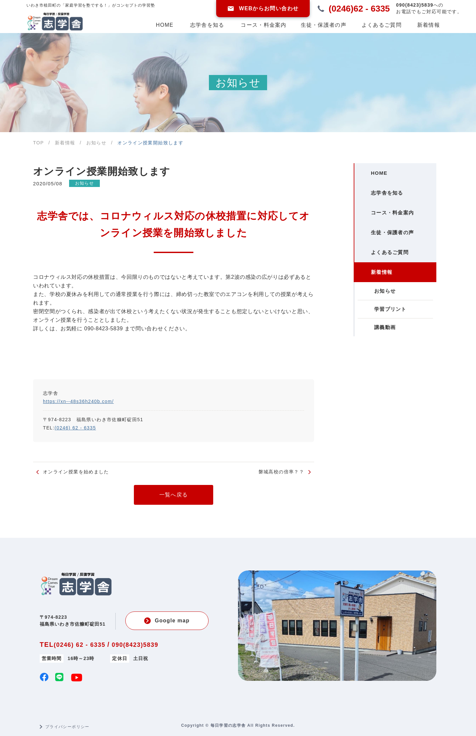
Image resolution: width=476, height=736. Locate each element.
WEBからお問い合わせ (262, 8)
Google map (166, 620)
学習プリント (384, 347)
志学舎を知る (207, 25)
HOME (165, 25)
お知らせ (88, 183)
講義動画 (379, 369)
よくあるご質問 (382, 25)
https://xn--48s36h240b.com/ (78, 401)
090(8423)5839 (135, 645)
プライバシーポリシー (67, 726)
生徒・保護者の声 (323, 25)
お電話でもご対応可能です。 (429, 8)
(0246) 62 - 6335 (75, 427)
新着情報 (428, 25)
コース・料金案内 (263, 25)
